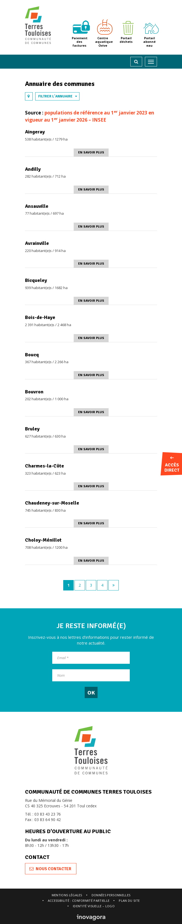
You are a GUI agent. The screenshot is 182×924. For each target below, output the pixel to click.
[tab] (29, 96)
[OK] (91, 692)
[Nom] (91, 675)
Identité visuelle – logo (94, 906)
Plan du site (129, 900)
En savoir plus (91, 152)
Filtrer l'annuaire (57, 96)
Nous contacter (50, 868)
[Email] (91, 658)
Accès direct (171, 465)
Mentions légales (67, 895)
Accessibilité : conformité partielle (79, 900)
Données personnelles (111, 895)
